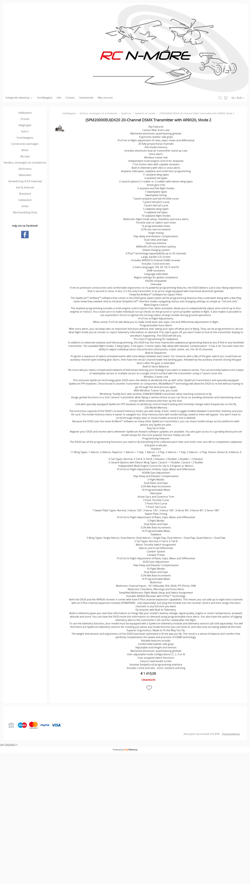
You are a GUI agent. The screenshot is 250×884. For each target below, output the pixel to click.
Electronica (24, 169)
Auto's (25, 131)
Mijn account (105, 97)
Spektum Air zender (145, 113)
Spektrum (126, 113)
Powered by (125, 749)
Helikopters (25, 112)
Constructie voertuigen (24, 144)
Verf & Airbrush (25, 187)
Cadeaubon (25, 200)
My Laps (25, 156)
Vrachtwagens (25, 137)
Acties (24, 206)
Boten (24, 150)
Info (59, 97)
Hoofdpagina (44, 97)
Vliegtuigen (24, 125)
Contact (70, 97)
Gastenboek (86, 97)
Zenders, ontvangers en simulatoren (25, 162)
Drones (25, 119)
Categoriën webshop (19, 97)
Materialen (25, 175)
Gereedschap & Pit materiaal (25, 181)
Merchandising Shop (25, 212)
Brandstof (25, 193)
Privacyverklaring (231, 733)
